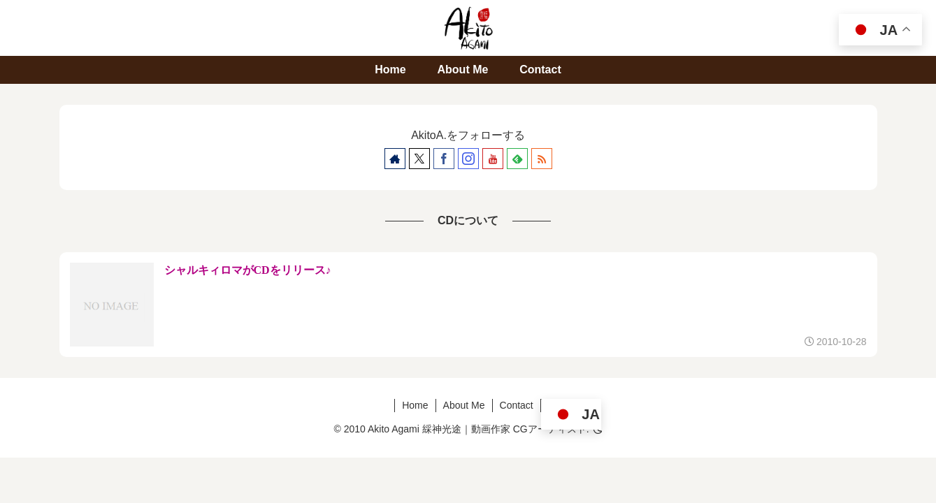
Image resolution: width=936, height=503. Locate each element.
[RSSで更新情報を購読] (541, 158)
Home (415, 405)
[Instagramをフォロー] (468, 158)
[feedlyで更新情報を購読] (517, 158)
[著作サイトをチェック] (394, 158)
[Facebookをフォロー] (443, 158)
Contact (516, 405)
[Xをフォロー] (419, 158)
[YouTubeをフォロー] (492, 158)
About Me (464, 405)
